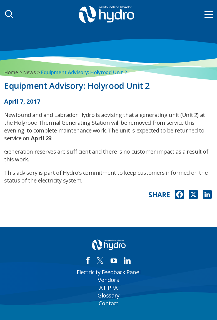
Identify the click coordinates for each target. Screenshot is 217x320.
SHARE (159, 194)
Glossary (108, 295)
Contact (108, 303)
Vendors (108, 280)
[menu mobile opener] (208, 14)
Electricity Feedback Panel (109, 272)
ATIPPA (108, 287)
